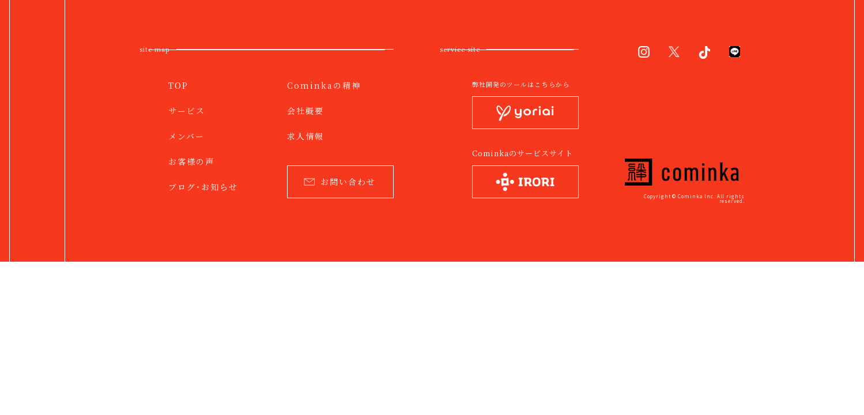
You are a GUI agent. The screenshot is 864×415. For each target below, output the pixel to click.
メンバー (186, 136)
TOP (178, 85)
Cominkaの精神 (324, 85)
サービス (186, 111)
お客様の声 (191, 161)
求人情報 (305, 136)
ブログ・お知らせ (203, 187)
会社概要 (305, 111)
